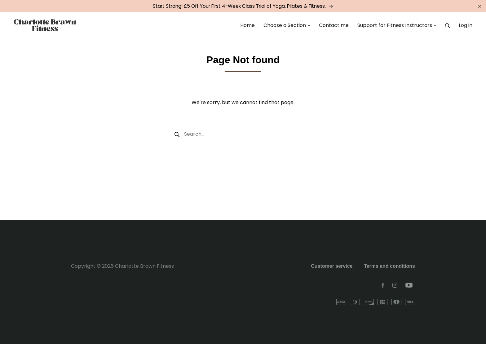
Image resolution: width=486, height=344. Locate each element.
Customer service (331, 266)
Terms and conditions (389, 266)
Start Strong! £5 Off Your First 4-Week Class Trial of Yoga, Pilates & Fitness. (243, 6)
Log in (465, 25)
